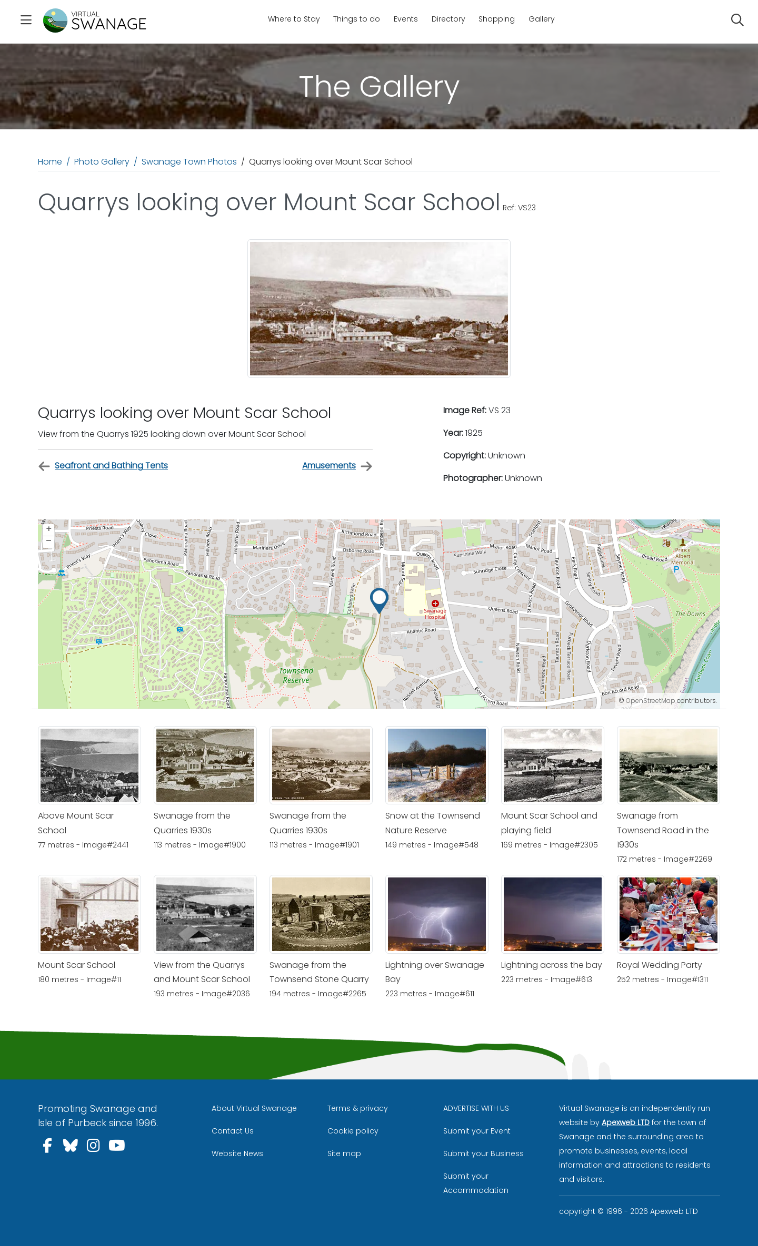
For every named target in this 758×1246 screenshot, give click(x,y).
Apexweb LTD (626, 1122)
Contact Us (233, 1131)
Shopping (496, 19)
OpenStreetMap (650, 700)
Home (50, 162)
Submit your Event (477, 1131)
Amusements (337, 466)
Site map (344, 1153)
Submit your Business (483, 1153)
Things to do (356, 19)
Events (406, 19)
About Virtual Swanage (254, 1108)
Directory (448, 19)
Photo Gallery (101, 162)
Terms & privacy (357, 1108)
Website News (237, 1153)
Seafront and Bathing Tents (103, 466)
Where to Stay (294, 19)
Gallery (541, 19)
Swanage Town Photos (189, 162)
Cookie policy (352, 1131)
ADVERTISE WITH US (476, 1108)
